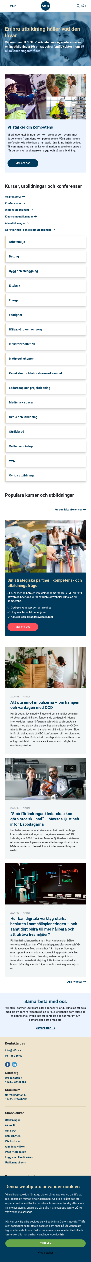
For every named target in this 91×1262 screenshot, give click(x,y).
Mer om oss (23, 163)
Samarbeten (45, 1027)
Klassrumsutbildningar (21, 216)
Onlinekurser (15, 196)
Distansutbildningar (19, 210)
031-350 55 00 (13, 1055)
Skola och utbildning (23, 417)
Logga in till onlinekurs (19, 1157)
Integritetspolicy (15, 1152)
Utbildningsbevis (15, 1162)
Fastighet (15, 315)
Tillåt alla (45, 1243)
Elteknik (14, 285)
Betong (14, 256)
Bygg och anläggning (23, 271)
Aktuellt (10, 1125)
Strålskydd (16, 431)
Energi (13, 300)
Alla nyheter (76, 981)
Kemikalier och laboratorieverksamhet (35, 373)
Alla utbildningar (17, 223)
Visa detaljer (45, 1252)
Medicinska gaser (21, 402)
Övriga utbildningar (22, 475)
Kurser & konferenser (70, 509)
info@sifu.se (13, 1050)
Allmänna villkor (15, 1146)
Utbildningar (12, 1120)
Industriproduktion (22, 344)
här (62, 1234)
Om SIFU (10, 1130)
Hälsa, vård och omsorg (25, 329)
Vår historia (12, 1141)
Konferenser (15, 203)
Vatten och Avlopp (21, 446)
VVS (12, 461)
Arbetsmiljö (17, 242)
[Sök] (81, 6)
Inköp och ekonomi (22, 358)
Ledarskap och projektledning (29, 388)
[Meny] (10, 6)
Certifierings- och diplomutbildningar (30, 229)
